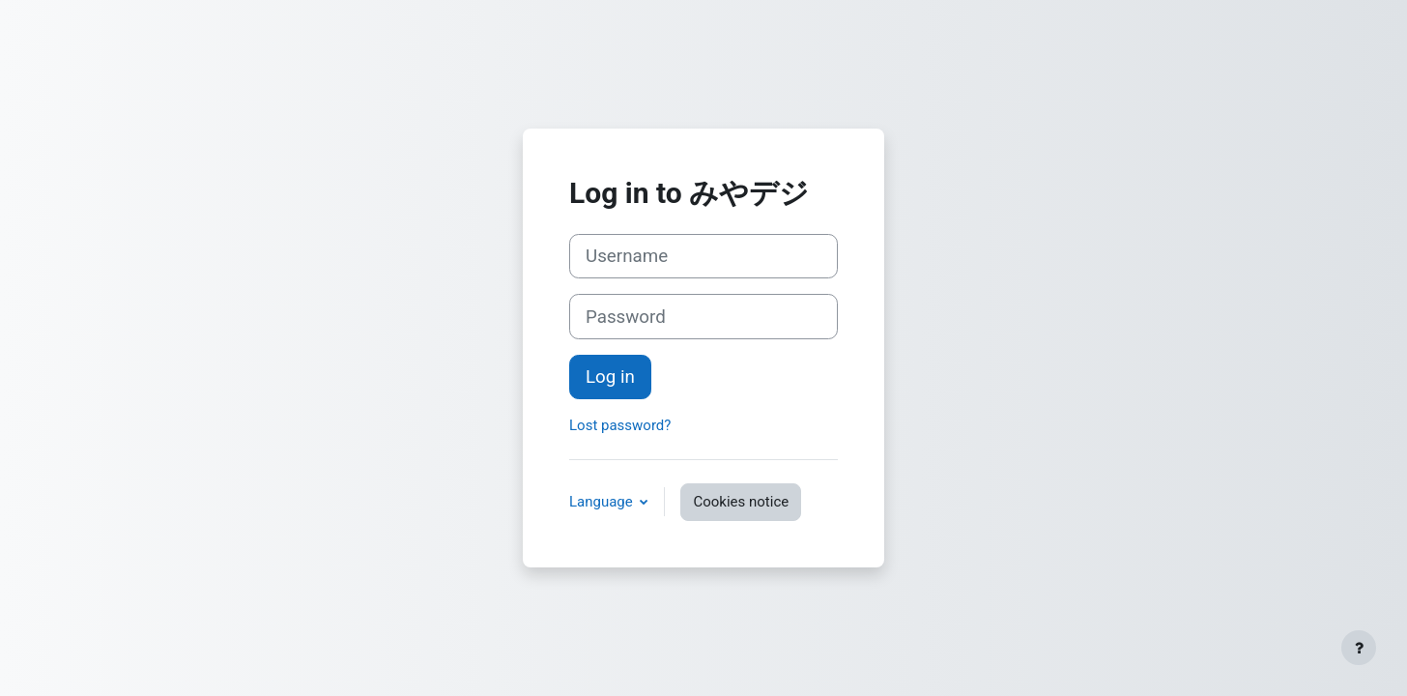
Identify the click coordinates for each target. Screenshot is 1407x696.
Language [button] (602, 501)
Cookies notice (741, 501)
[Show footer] (1358, 647)
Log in (610, 377)
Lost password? (620, 425)
